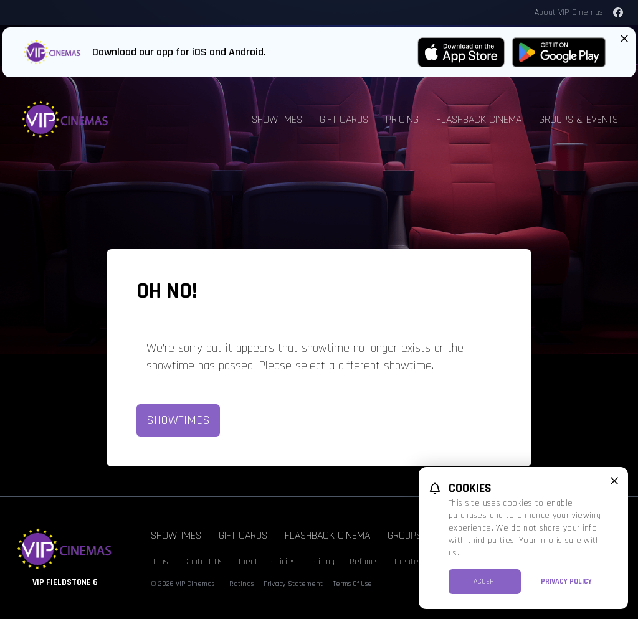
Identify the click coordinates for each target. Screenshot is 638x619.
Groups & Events (578, 119)
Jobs (159, 561)
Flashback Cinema (478, 119)
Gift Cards (344, 119)
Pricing (402, 119)
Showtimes (277, 119)
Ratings (241, 583)
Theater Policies (267, 561)
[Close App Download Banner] (624, 38)
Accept (485, 581)
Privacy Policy (566, 581)
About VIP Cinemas (569, 12)
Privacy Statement (293, 583)
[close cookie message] (614, 481)
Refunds (364, 561)
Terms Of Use (352, 583)
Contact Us (203, 561)
